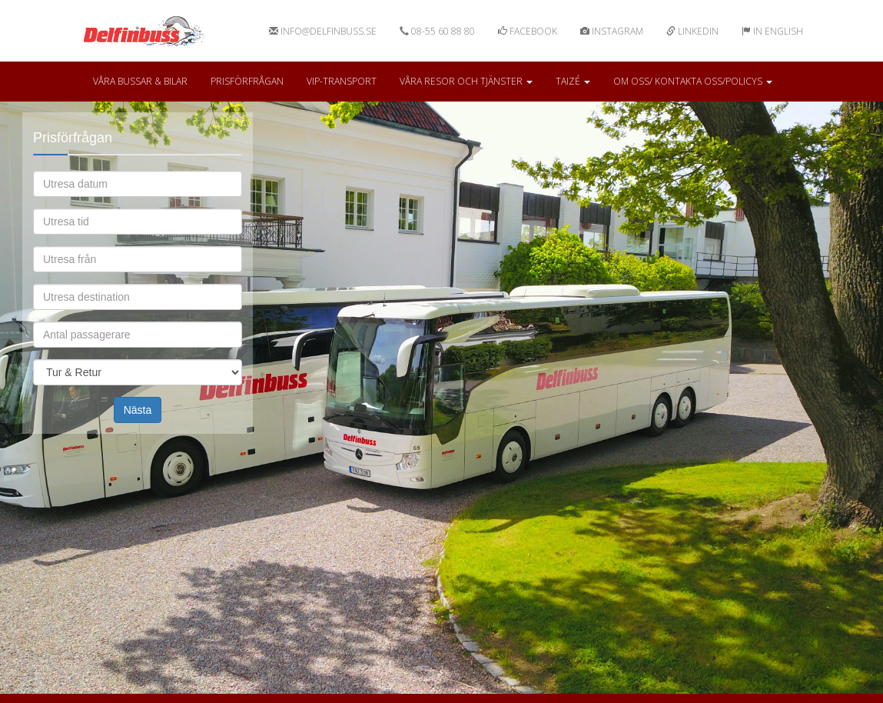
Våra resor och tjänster (466, 81)
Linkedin (692, 31)
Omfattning (136, 358)
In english (772, 31)
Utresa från (136, 245)
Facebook (527, 31)
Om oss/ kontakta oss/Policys (692, 81)
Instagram (611, 31)
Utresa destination (136, 283)
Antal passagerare (136, 321)
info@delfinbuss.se (323, 31)
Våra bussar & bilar (140, 81)
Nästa (138, 410)
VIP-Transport (342, 81)
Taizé (573, 81)
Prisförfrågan (247, 81)
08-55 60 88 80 (437, 31)
